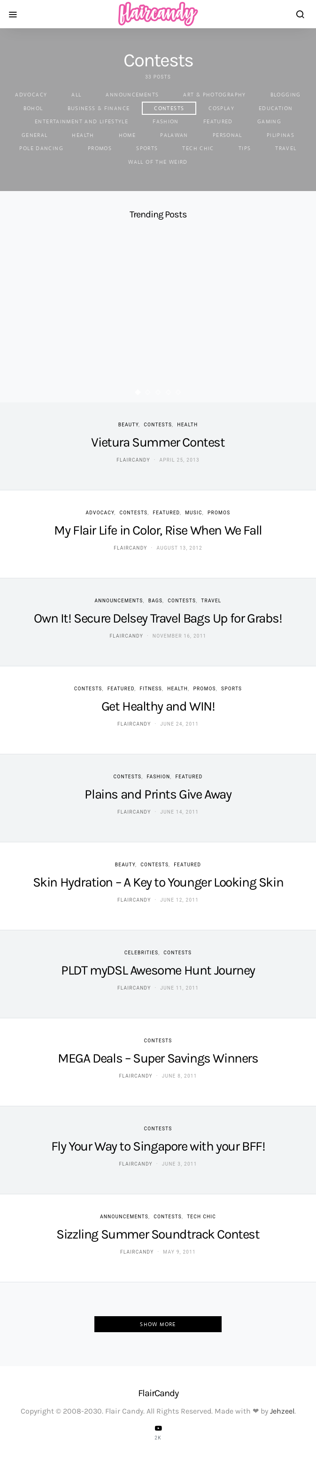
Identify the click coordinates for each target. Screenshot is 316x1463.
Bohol (33, 108)
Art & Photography (214, 94)
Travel (285, 148)
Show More (158, 1324)
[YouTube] (158, 1432)
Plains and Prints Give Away (158, 794)
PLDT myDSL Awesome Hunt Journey (158, 970)
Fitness (150, 688)
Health (83, 135)
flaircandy (133, 460)
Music (193, 512)
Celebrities (141, 952)
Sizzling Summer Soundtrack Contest (157, 1234)
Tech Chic (198, 148)
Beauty (128, 424)
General (35, 135)
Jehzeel (282, 1411)
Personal (227, 135)
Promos (100, 148)
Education (276, 108)
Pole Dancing (41, 148)
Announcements (132, 94)
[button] (137, 392)
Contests (169, 108)
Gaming (269, 121)
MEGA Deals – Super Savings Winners (158, 1058)
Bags (155, 600)
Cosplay (221, 108)
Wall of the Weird (157, 162)
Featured (218, 121)
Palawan (174, 135)
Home (127, 135)
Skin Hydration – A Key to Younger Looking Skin (158, 882)
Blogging (285, 94)
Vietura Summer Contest (157, 442)
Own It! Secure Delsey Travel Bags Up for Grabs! (158, 618)
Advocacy (31, 94)
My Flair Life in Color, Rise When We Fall (158, 530)
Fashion (166, 121)
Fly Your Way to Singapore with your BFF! (158, 1146)
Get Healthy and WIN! (158, 706)
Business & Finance (99, 108)
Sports (147, 148)
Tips (245, 148)
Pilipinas (280, 135)
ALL (76, 94)
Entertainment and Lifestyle (81, 121)
